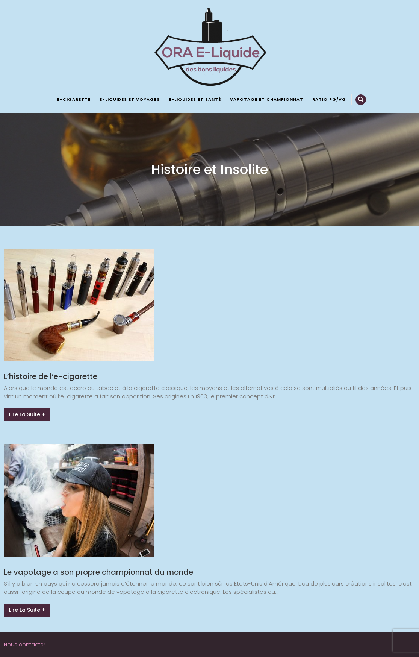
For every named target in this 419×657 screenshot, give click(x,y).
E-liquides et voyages (130, 99)
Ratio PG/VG (329, 99)
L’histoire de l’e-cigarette (50, 376)
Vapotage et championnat (266, 99)
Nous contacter (24, 644)
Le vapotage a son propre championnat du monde (98, 572)
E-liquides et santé (195, 99)
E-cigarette (74, 99)
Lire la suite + (27, 414)
